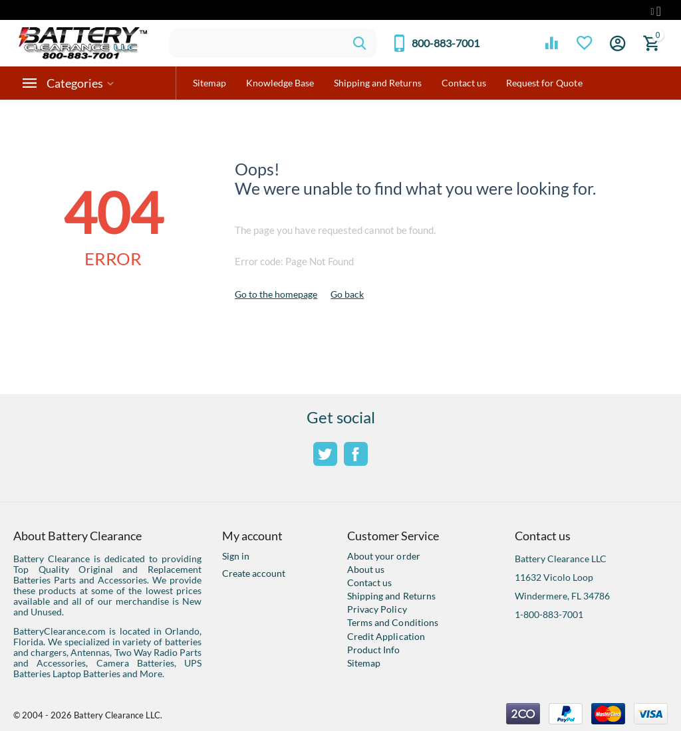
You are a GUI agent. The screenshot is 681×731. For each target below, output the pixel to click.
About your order (383, 556)
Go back (347, 294)
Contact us (369, 582)
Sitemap (363, 663)
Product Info (373, 649)
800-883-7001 (445, 43)
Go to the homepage (276, 294)
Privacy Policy (376, 609)
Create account (253, 573)
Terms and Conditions (392, 622)
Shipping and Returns (391, 595)
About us (365, 569)
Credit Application (385, 636)
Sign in (235, 556)
